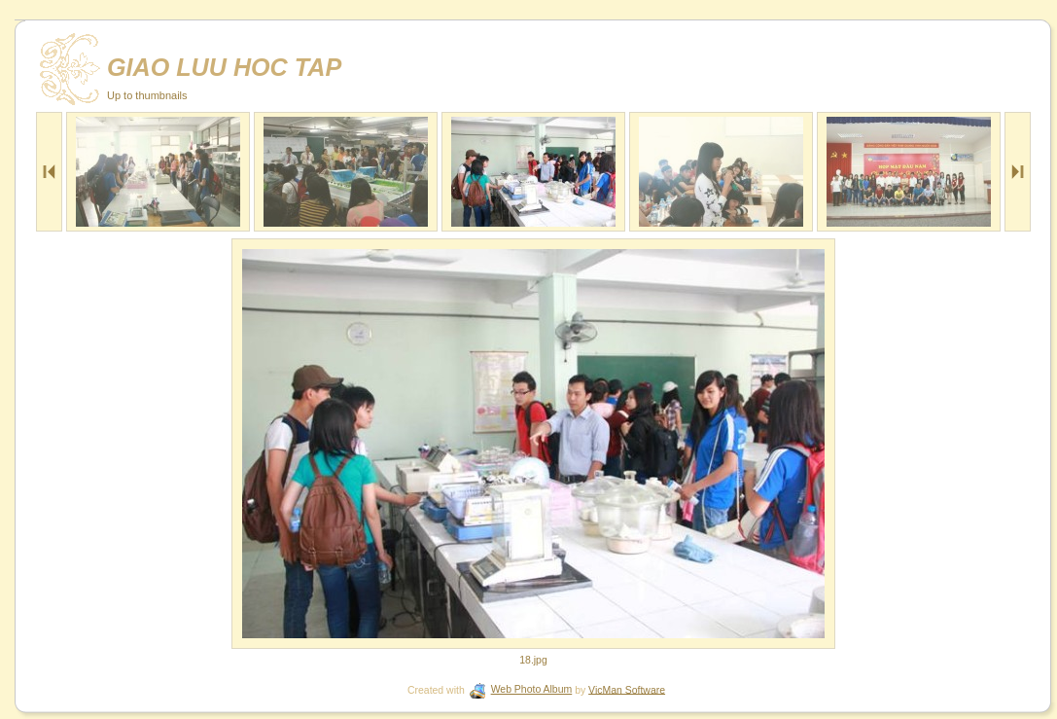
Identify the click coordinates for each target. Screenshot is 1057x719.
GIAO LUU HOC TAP (224, 67)
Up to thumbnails (147, 95)
